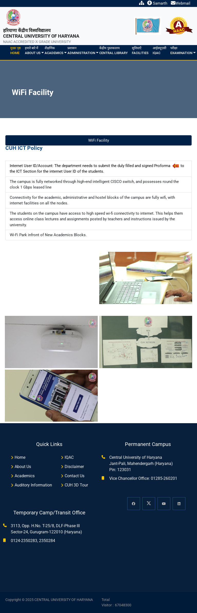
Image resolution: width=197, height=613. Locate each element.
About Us (23, 466)
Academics (25, 475)
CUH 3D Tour (76, 485)
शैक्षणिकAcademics (54, 50)
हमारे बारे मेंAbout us (33, 50)
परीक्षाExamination (181, 50)
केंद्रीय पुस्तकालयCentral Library (113, 50)
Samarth (157, 3)
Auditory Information (33, 485)
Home (20, 457)
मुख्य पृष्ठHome (15, 50)
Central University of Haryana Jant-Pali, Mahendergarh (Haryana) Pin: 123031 (141, 463)
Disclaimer (74, 466)
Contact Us (74, 475)
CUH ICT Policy (24, 148)
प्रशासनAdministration (81, 50)
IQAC (69, 457)
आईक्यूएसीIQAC (159, 50)
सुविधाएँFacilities (140, 50)
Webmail (180, 3)
